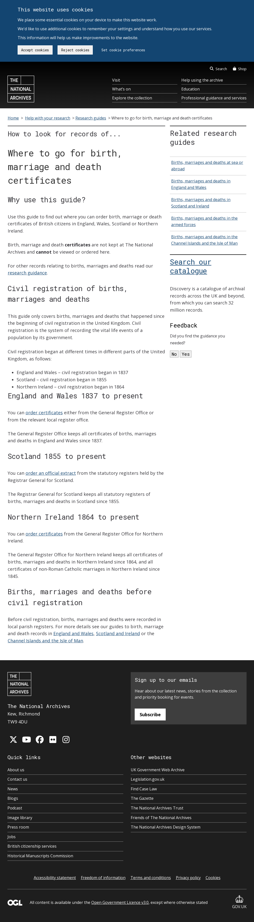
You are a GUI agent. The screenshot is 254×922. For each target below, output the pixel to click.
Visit (116, 80)
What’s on (121, 89)
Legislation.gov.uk (147, 779)
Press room (18, 827)
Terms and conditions (150, 877)
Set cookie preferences (123, 50)
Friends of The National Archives (161, 817)
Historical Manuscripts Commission (40, 856)
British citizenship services (32, 846)
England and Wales (73, 633)
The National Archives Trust (157, 808)
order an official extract (51, 473)
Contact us (17, 779)
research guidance (27, 273)
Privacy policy (188, 877)
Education (190, 89)
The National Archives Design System (165, 827)
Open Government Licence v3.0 (120, 902)
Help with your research (47, 118)
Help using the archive (202, 80)
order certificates (44, 413)
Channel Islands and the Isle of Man (45, 641)
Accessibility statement (55, 877)
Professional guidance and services (214, 98)
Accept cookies (35, 50)
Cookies (213, 877)
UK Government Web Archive (158, 770)
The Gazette (142, 798)
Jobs (11, 836)
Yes (186, 354)
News (12, 789)
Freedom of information (103, 877)
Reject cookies (75, 50)
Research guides (90, 118)
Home (13, 118)
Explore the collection (132, 98)
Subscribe (150, 714)
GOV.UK (239, 902)
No (174, 354)
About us (15, 770)
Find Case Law (144, 789)
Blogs (12, 798)
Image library (19, 817)
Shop (240, 68)
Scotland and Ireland (118, 633)
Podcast (14, 808)
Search (218, 68)
